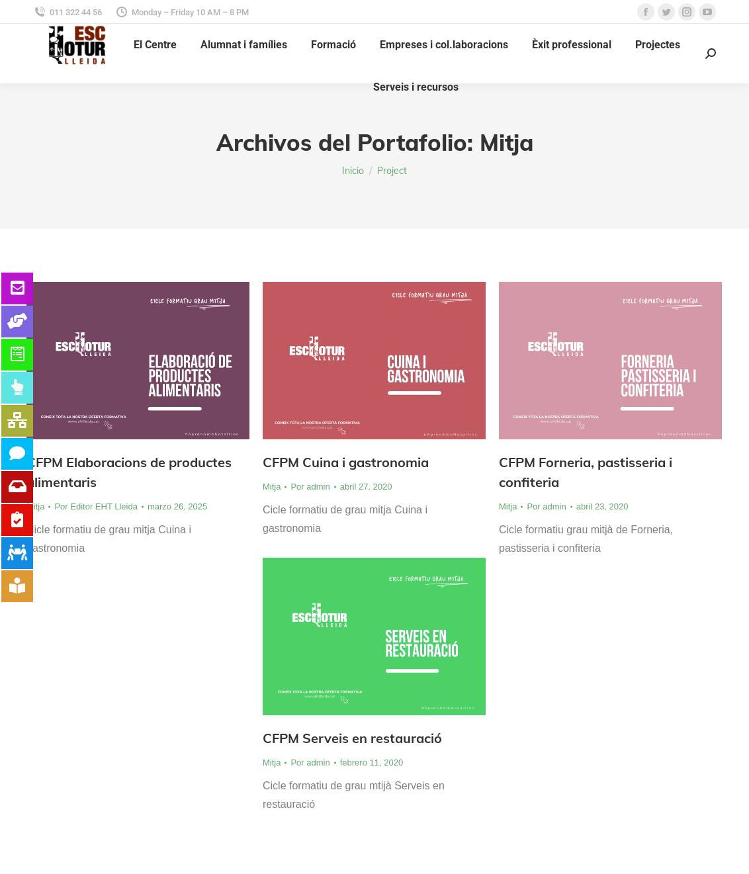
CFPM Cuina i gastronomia (346, 462)
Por (96, 506)
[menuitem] (155, 45)
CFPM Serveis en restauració (352, 738)
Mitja (35, 506)
